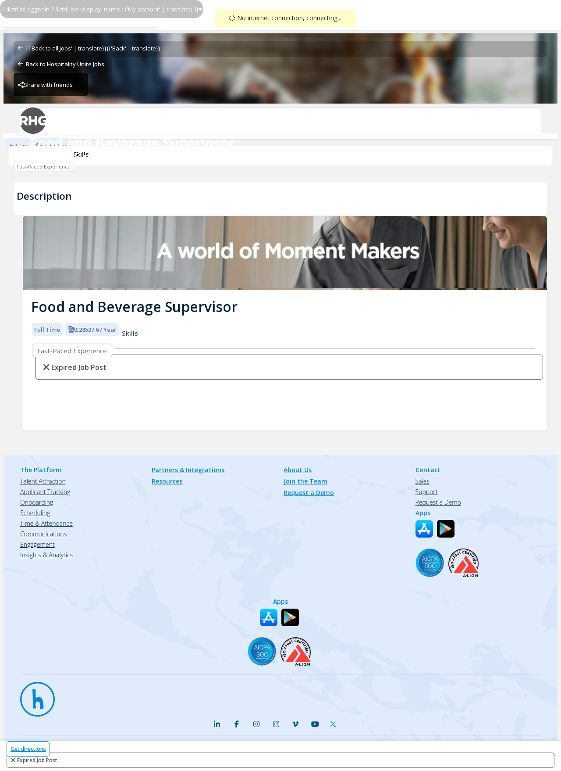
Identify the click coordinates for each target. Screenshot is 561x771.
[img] (285, 253)
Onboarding (36, 502)
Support (426, 492)
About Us (298, 470)
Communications (43, 534)
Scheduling (35, 513)
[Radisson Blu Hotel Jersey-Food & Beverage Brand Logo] (280, 122)
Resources (167, 481)
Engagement (37, 544)
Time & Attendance (46, 523)
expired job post (37, 760)
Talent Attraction (43, 481)
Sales (422, 481)
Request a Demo (309, 492)
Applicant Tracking (45, 492)
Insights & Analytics (46, 555)
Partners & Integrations (188, 470)
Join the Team (305, 481)
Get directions (28, 749)
